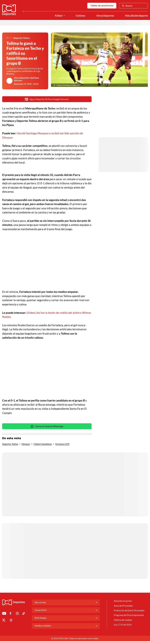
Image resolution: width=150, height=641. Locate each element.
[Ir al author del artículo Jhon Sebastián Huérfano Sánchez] (9, 81)
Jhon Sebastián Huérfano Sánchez (26, 79)
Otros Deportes (105, 15)
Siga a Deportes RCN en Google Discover (47, 99)
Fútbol (58, 15)
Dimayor (26, 444)
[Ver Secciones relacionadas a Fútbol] (64, 16)
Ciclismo (80, 15)
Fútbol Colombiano (43, 444)
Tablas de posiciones (101, 5)
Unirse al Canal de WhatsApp (47, 426)
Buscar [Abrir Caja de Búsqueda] (127, 6)
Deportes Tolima (10, 444)
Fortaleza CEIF (62, 444)
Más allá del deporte (136, 15)
